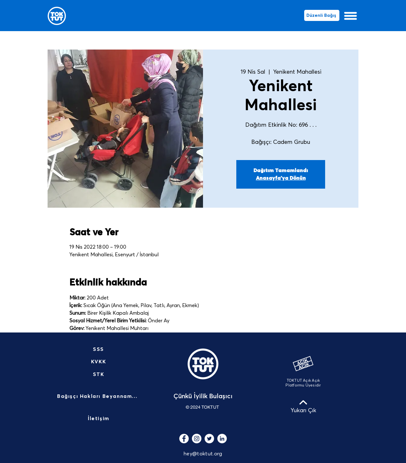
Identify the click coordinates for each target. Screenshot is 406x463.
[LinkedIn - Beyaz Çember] (222, 438)
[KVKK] (99, 361)
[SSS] (99, 349)
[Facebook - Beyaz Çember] (184, 438)
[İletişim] (99, 419)
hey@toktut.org (203, 453)
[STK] (99, 374)
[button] (350, 16)
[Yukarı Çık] (303, 406)
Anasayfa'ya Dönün (281, 178)
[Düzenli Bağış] (321, 15)
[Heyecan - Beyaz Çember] (209, 438)
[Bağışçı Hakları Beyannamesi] (99, 396)
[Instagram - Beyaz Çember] (196, 438)
